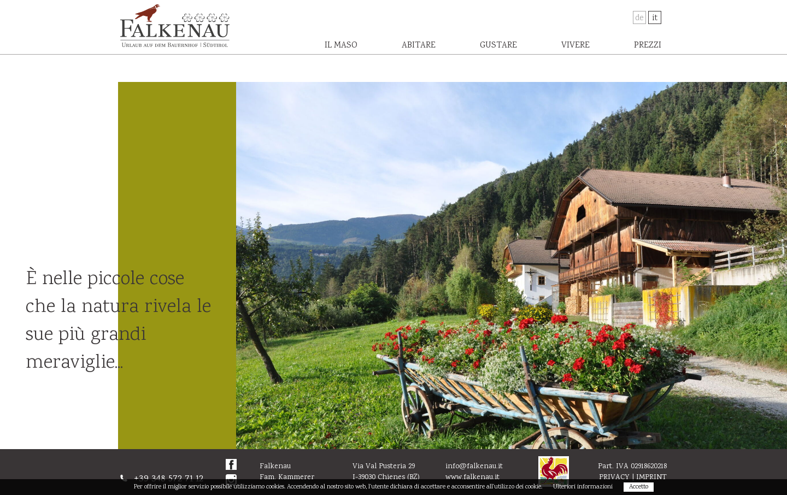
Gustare (498, 45)
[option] (511, 265)
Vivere (575, 45)
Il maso (341, 45)
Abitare (419, 45)
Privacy (614, 477)
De (639, 18)
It (654, 18)
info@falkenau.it (474, 466)
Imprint (651, 477)
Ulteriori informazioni (583, 487)
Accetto (638, 487)
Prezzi (647, 45)
